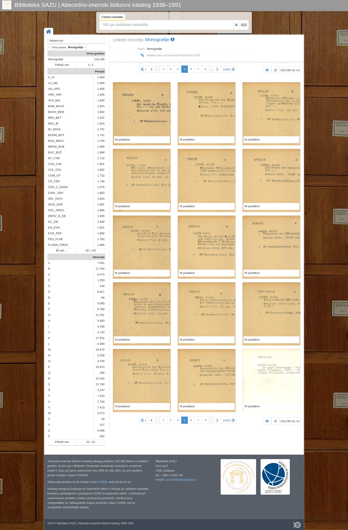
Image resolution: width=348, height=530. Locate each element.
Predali (100, 71)
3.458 (101, 326)
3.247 (101, 390)
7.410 (101, 396)
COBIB (102, 482)
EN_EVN (54, 227)
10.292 (100, 378)
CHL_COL (54, 169)
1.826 (101, 94)
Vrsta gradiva (95, 53)
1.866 (101, 210)
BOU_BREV (56, 141)
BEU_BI (53, 123)
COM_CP (54, 175)
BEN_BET (54, 117)
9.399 (101, 343)
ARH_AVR (54, 94)
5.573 (101, 413)
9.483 (101, 320)
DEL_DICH (55, 198)
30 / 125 (91, 250)
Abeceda (99, 257)
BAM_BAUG (56, 106)
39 (103, 419)
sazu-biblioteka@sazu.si (180, 479)
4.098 (101, 430)
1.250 (101, 280)
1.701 (101, 129)
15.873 (100, 367)
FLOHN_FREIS (58, 245)
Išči (244, 25)
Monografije (55, 59)
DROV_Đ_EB (57, 216)
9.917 (101, 291)
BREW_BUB (56, 146)
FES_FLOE (55, 239)
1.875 (101, 187)
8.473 (101, 274)
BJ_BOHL (54, 129)
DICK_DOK (55, 204)
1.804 (101, 77)
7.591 (101, 263)
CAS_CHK (55, 164)
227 (102, 424)
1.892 (101, 169)
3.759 (101, 361)
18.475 (100, 349)
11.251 (100, 315)
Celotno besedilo (112, 17)
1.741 (101, 135)
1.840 (101, 100)
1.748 (101, 181)
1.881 (101, 204)
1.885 (101, 245)
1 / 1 (90, 64)
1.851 (101, 164)
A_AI (51, 77)
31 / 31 (90, 442)
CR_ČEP (54, 181)
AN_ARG (54, 88)
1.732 (101, 175)
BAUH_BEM (56, 112)
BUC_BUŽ (55, 152)
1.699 (101, 146)
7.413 (101, 407)
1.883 (101, 193)
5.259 (101, 355)
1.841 (101, 227)
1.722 (101, 158)
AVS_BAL (54, 100)
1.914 (101, 106)
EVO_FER (55, 233)
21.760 (100, 384)
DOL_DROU (56, 210)
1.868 (101, 152)
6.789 (101, 309)
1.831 (101, 117)
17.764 (100, 268)
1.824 (101, 123)
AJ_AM (52, 83)
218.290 (99, 59)
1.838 (101, 221)
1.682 (101, 112)
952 (102, 436)
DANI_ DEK (55, 193)
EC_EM (53, 221)
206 (102, 372)
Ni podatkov (122, 139)
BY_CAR (54, 158)
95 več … (62, 250)
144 (102, 286)
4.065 (101, 303)
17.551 (100, 338)
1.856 (101, 83)
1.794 (101, 141)
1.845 (101, 216)
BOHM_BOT (56, 135)
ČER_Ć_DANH (58, 187)
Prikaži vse (62, 64)
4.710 (101, 332)
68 (103, 297)
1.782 (101, 239)
